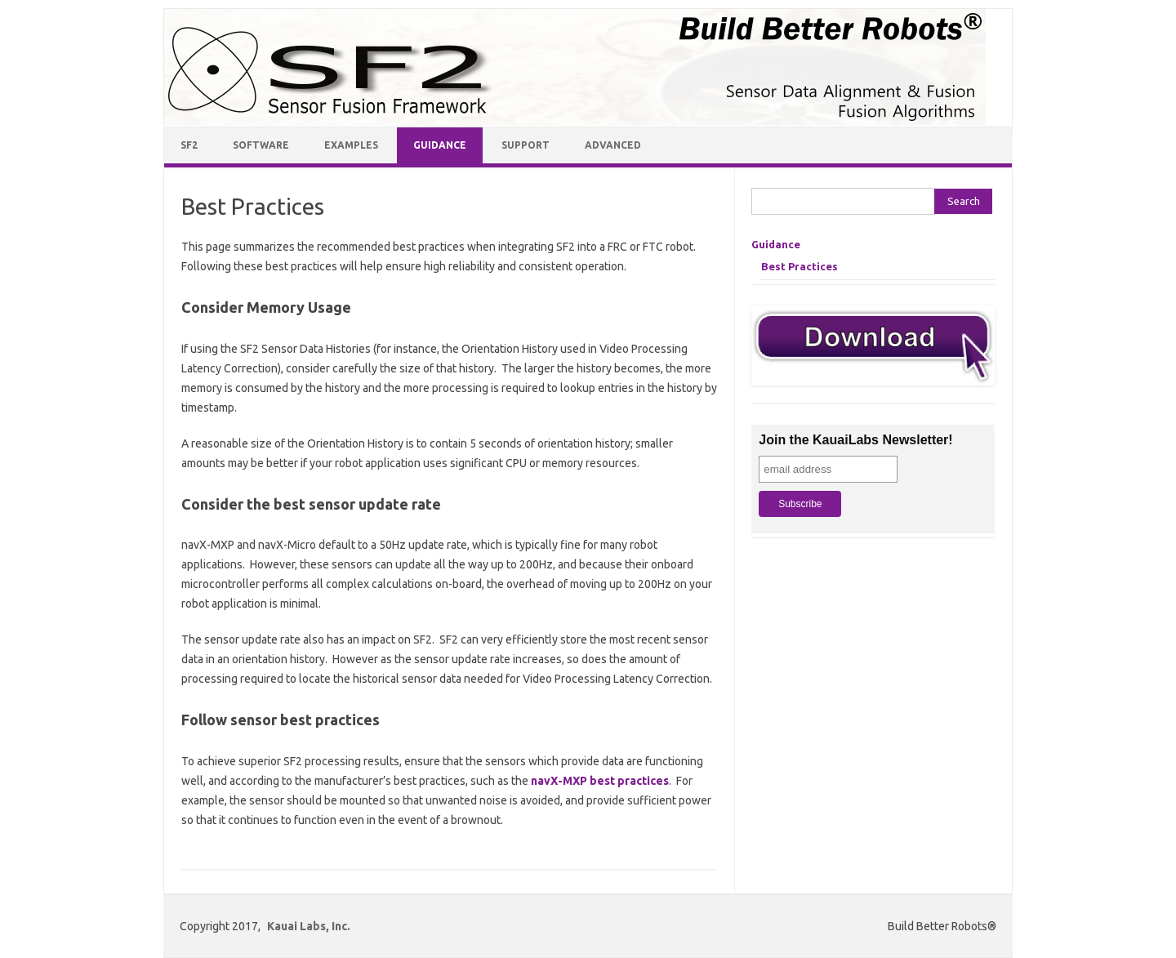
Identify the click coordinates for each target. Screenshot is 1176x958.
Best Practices (799, 266)
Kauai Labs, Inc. (308, 926)
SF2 (189, 145)
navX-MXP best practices (600, 780)
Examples (351, 145)
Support (525, 145)
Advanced (613, 145)
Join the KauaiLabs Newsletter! (855, 440)
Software (261, 145)
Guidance (439, 145)
